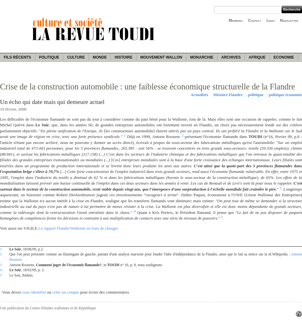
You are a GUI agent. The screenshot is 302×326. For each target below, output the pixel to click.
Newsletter (289, 20)
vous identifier (34, 292)
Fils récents (17, 57)
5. (1, 275)
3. (1, 264)
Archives (231, 57)
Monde (100, 57)
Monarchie (201, 57)
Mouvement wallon (161, 57)
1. (1, 249)
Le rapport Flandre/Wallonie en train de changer (78, 228)
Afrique (257, 57)
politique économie (285, 94)
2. (1, 254)
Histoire (123, 57)
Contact (254, 20)
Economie (283, 57)
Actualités (199, 94)
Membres (236, 20)
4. (1, 270)
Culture (76, 57)
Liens (270, 20)
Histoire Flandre (228, 94)
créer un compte (65, 292)
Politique (49, 57)
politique (256, 94)
